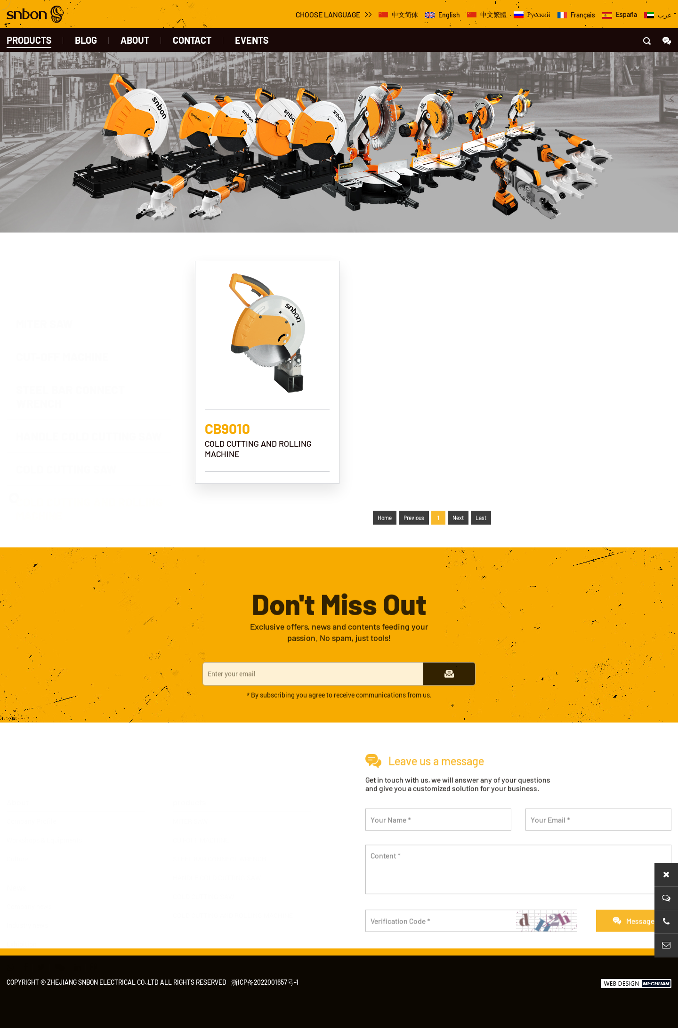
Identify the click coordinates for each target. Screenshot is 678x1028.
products (29, 40)
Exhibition (22, 923)
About (18, 782)
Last (481, 536)
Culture (17, 838)
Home (385, 536)
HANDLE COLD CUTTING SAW (217, 857)
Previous (414, 536)
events (251, 40)
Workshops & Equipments (44, 819)
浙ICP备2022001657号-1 (265, 982)
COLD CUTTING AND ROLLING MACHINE (233, 895)
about (135, 40)
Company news (29, 886)
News (16, 867)
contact (192, 40)
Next (458, 536)
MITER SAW (190, 800)
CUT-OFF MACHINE (201, 819)
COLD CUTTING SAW (203, 876)
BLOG (86, 40)
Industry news (27, 904)
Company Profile (31, 800)
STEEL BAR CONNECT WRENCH (219, 838)
